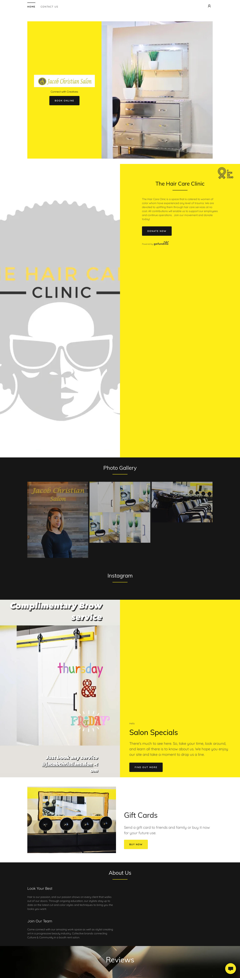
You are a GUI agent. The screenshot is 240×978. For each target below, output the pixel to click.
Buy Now (135, 844)
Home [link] (31, 6)
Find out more (146, 767)
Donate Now (156, 231)
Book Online (64, 100)
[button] (209, 6)
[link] (64, 80)
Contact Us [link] (49, 6)
